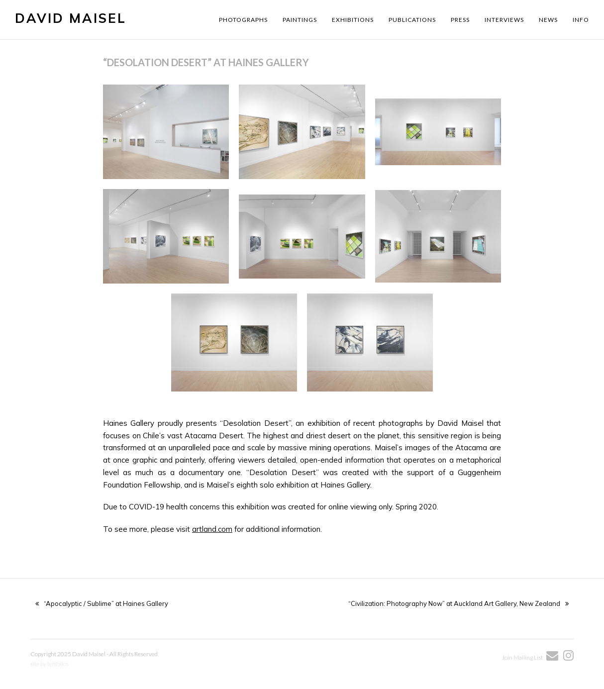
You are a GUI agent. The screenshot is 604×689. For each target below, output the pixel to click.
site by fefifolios (49, 664)
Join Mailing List (523, 657)
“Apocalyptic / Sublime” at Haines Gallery (101, 603)
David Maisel (70, 18)
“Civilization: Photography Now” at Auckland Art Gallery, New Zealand (458, 603)
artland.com (212, 529)
